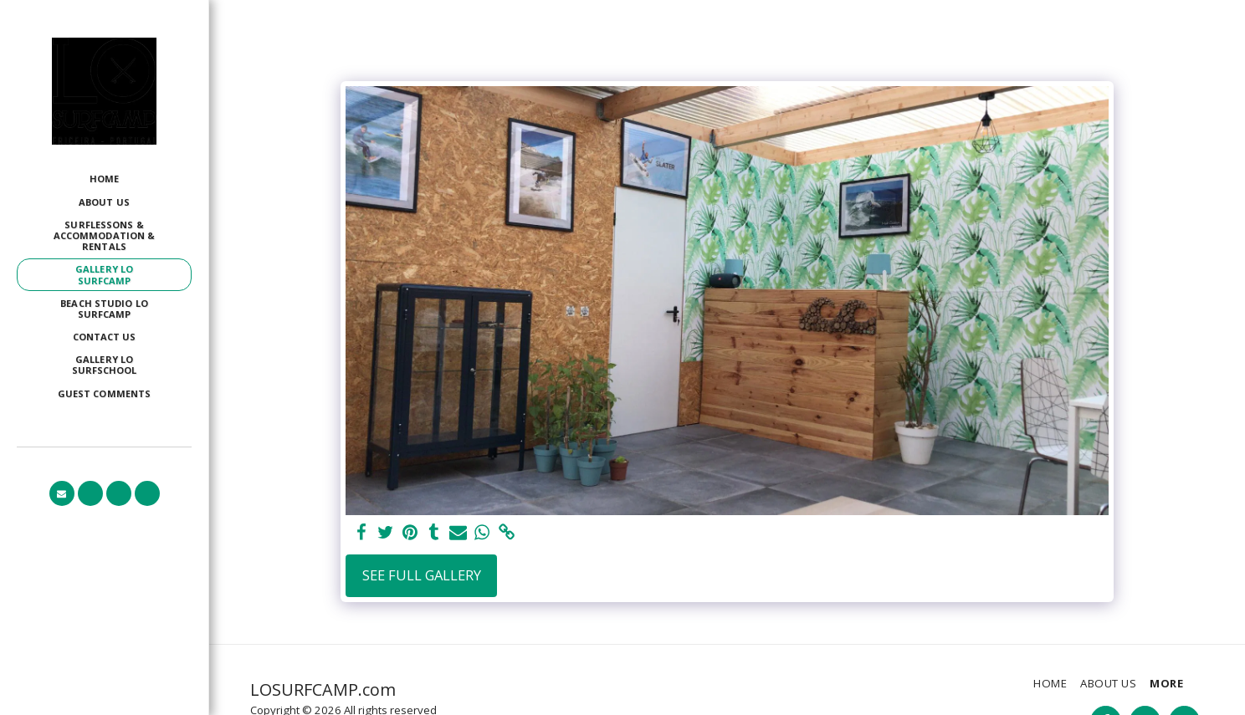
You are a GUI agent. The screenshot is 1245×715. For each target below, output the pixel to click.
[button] (61, 493)
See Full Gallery (421, 575)
